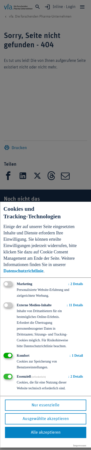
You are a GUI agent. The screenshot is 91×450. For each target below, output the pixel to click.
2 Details (75, 284)
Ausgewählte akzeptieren (46, 419)
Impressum (79, 445)
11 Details (74, 305)
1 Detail (76, 355)
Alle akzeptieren (45, 432)
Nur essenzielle (45, 405)
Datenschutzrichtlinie (23, 270)
